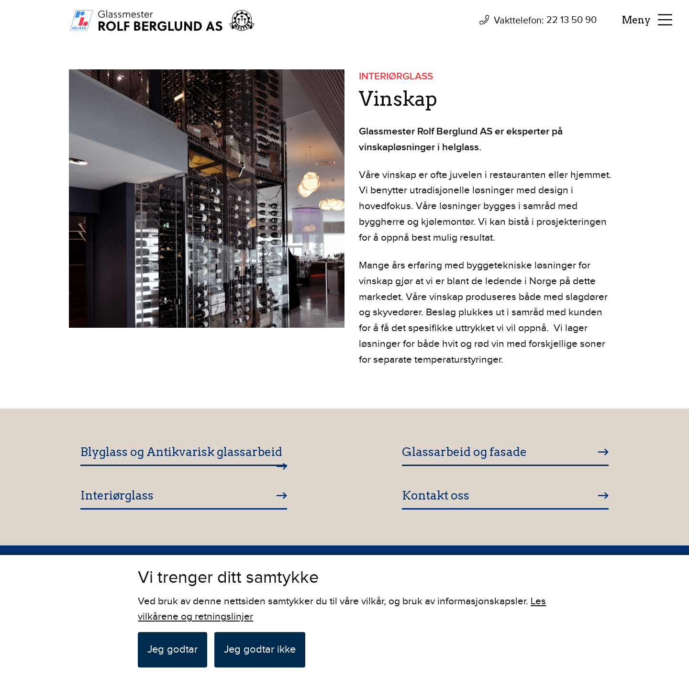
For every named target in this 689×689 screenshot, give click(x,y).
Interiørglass (117, 495)
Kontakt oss (435, 495)
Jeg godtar (172, 650)
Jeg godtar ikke (260, 650)
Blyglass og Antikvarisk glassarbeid (181, 452)
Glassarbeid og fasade (464, 452)
